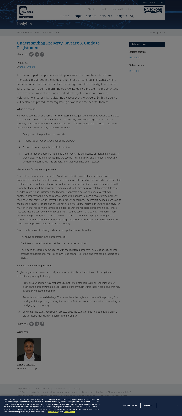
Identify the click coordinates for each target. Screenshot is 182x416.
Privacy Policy (53, 412)
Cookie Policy (69, 412)
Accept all (148, 405)
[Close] (178, 405)
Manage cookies (130, 405)
